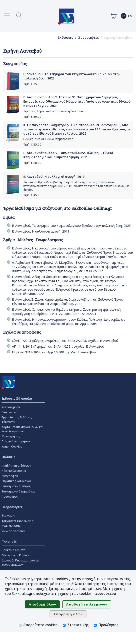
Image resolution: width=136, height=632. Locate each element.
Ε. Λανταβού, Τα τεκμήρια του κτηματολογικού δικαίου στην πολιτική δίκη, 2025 (71, 225)
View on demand (13, 531)
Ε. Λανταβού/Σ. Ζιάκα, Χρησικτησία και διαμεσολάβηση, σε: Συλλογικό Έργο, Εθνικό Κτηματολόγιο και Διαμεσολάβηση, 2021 (67, 301)
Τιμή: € (32, 84)
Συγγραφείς (88, 37)
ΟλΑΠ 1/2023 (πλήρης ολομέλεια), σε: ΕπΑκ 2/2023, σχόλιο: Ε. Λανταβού (65, 340)
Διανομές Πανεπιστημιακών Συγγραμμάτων (21, 562)
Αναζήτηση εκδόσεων (16, 466)
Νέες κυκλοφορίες (14, 471)
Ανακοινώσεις (11, 526)
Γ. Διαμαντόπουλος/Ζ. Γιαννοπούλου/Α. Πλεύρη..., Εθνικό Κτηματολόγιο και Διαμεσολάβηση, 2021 (68, 155)
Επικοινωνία (10, 412)
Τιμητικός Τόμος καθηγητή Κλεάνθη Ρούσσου (53, 111)
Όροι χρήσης (11, 436)
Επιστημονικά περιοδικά (18, 491)
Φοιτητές (9, 541)
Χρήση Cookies (12, 446)
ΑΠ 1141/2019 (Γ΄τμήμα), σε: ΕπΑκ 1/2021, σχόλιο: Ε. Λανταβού (58, 346)
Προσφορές (10, 496)
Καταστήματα (11, 407)
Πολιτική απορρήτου (16, 441)
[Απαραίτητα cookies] (20, 625)
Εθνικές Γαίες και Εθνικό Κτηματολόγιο (48, 139)
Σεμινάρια (8, 515)
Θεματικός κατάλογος (17, 481)
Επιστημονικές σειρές (16, 486)
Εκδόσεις (65, 37)
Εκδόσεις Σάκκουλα (17, 398)
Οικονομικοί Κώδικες (16, 555)
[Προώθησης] (95, 625)
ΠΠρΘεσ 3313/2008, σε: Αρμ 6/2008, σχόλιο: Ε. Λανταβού (54, 352)
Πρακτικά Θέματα (13, 550)
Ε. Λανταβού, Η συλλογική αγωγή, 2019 (53, 176)
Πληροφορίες (12, 507)
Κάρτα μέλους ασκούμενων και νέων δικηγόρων (22, 429)
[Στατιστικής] (64, 625)
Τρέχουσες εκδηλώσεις (17, 521)
